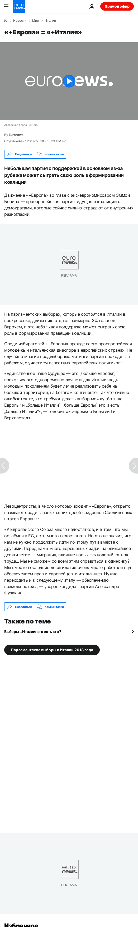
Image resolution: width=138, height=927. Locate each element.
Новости (19, 20)
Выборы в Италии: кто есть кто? (32, 631)
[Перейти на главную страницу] (19, 6)
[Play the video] (69, 81)
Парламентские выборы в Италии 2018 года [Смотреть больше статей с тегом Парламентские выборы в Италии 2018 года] (52, 650)
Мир (35, 20)
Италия (50, 20)
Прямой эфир (117, 6)
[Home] (5, 20)
